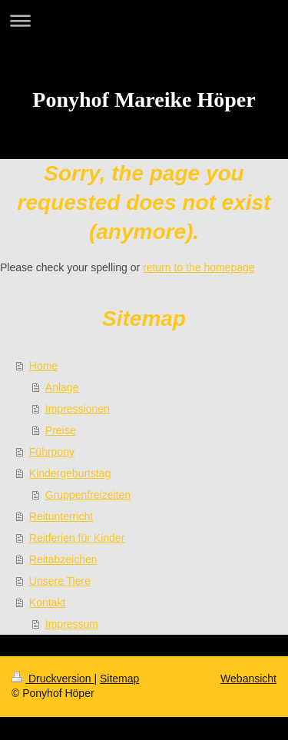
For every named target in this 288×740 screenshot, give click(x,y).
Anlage (62, 387)
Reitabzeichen (63, 559)
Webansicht (248, 678)
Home (43, 366)
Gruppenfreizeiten (88, 495)
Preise (60, 430)
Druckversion (53, 678)
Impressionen (77, 409)
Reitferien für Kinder (77, 538)
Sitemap (119, 678)
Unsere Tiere (60, 581)
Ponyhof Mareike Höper (143, 99)
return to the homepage (199, 267)
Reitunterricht (61, 516)
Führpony (51, 452)
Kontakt (47, 602)
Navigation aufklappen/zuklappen (144, 20)
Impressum (71, 624)
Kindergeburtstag (70, 473)
